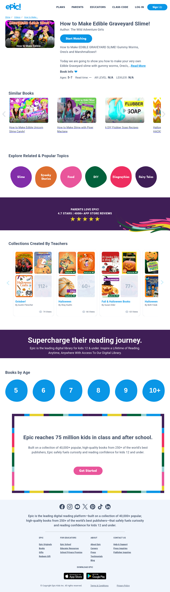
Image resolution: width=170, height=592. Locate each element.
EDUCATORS (98, 7)
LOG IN (139, 7)
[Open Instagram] (69, 506)
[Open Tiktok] (100, 506)
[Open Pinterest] (92, 506)
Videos (17, 17)
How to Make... (31, 17)
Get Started (88, 470)
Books (42, 548)
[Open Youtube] (77, 506)
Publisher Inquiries (122, 552)
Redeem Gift (45, 556)
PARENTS (77, 7)
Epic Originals (45, 544)
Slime (7, 17)
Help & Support (120, 544)
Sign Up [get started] (157, 7)
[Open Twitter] (85, 506)
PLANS (60, 7)
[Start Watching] (76, 38)
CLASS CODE (120, 7)
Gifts (41, 552)
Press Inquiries (120, 548)
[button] (33, 283)
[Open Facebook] (62, 506)
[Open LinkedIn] (108, 506)
